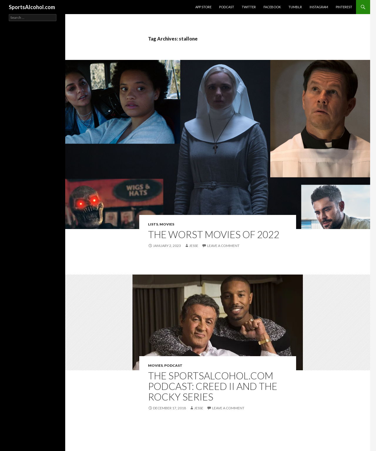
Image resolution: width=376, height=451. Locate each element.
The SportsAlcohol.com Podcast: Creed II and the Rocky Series (212, 386)
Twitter (249, 7)
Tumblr (295, 7)
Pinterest (344, 7)
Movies (167, 224)
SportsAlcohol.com (32, 7)
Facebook (272, 7)
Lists (153, 224)
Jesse (193, 245)
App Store (203, 7)
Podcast (226, 7)
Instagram (319, 7)
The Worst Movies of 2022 (213, 234)
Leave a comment (223, 245)
